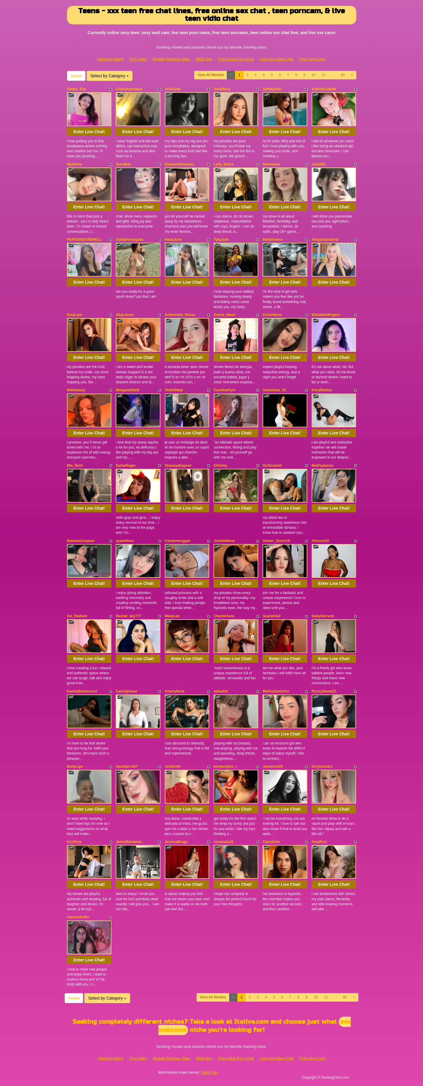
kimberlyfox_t (225, 766)
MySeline (74, 164)
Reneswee (271, 164)
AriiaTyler (173, 89)
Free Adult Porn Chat (236, 59)
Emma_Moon (225, 315)
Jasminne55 (273, 766)
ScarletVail (272, 616)
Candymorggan (178, 541)
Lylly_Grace (224, 164)
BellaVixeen (272, 239)
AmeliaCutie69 (324, 89)
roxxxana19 (223, 842)
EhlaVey (220, 465)
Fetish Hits (209, 1072)
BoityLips (75, 766)
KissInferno (272, 315)
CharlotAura (224, 616)
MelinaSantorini (276, 691)
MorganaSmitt (127, 390)
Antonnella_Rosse (180, 315)
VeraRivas (222, 89)
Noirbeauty (76, 390)
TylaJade (221, 239)
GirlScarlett (272, 465)
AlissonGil (320, 541)
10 (313, 75)
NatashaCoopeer (81, 541)
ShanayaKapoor (178, 465)
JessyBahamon (129, 842)
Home (76, 75)
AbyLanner (125, 315)
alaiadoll (221, 691)
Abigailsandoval (325, 239)
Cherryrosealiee (129, 89)
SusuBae (123, 164)
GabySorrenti (323, 616)
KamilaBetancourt (82, 691)
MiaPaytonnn (323, 465)
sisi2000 (318, 164)
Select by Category (109, 75)
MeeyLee (172, 616)
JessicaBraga (176, 842)
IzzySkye (74, 842)
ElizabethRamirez (179, 164)
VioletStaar (174, 390)
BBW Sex (204, 59)
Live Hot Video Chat (276, 59)
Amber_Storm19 (276, 541)
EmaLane (75, 315)
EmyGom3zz (322, 766)
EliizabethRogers (326, 315)
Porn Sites (138, 59)
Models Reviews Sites (171, 59)
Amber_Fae (76, 89)
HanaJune (173, 239)
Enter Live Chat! (89, 131)
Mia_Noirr (75, 465)
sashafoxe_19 (274, 390)
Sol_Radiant (77, 616)
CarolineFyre (224, 390)
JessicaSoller (78, 917)
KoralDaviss (322, 390)
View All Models (210, 75)
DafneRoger (126, 465)
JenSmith (173, 766)
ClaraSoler (271, 842)
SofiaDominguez (129, 239)
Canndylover (126, 691)
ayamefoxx (125, 541)
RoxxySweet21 (324, 691)
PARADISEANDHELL (84, 239)
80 (343, 75)
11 (323, 75)
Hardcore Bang (110, 59)
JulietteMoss (224, 541)
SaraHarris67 (126, 766)
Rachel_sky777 (128, 616)
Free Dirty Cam (312, 59)
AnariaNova (174, 691)
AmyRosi (319, 842)
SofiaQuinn (272, 89)
